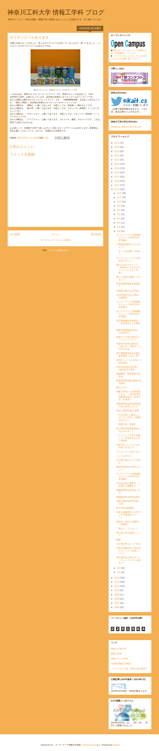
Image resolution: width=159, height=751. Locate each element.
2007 (117, 603)
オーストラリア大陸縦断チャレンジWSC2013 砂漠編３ (129, 304)
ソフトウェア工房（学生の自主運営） (129, 668)
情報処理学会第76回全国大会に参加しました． (128, 405)
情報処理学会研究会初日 (128, 497)
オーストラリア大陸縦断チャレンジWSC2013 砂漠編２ (129, 314)
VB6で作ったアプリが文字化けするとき (128, 446)
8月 (119, 210)
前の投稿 (96, 234)
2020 (117, 164)
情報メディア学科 (119, 658)
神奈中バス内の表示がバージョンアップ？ (128, 338)
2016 (117, 181)
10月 (119, 201)
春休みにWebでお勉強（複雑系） (127, 522)
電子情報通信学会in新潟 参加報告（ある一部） (129, 354)
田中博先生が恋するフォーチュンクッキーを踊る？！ (128, 560)
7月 (119, 214)
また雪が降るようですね (128, 544)
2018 (117, 172)
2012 (117, 582)
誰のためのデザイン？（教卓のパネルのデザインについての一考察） (128, 269)
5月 (119, 222)
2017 (117, 176)
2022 (117, 155)
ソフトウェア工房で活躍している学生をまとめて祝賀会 (128, 438)
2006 (117, 607)
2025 (117, 143)
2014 (117, 189)
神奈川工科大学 (118, 648)
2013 (117, 577)
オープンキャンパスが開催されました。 (128, 259)
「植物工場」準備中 (126, 424)
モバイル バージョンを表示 (55, 240)
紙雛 (118, 539)
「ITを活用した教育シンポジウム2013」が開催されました (128, 417)
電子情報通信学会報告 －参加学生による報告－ (128, 323)
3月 (119, 231)
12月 (119, 193)
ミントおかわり (124, 456)
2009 (117, 594)
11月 (119, 197)
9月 (119, 206)
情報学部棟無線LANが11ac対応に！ (127, 331)
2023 (117, 151)
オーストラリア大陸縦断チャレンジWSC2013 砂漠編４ (129, 237)
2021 (117, 159)
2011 (117, 586)
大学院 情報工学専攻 (121, 663)
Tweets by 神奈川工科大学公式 (126, 127)
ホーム (55, 234)
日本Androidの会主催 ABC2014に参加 (126, 368)
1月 (119, 572)
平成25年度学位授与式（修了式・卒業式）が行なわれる (128, 346)
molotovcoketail (89, 745)
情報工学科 (116, 653)
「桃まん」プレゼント (127, 528)
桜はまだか (121, 387)
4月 (119, 227)
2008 (117, 599)
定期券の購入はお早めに (128, 290)
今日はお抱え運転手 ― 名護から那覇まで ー (129, 484)
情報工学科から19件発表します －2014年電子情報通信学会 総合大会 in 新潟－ (128, 395)
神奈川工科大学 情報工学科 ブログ (55, 12)
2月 (119, 568)
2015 (117, 185)
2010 (117, 590)
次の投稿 (15, 234)
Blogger (116, 745)
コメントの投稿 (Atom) (58, 250)
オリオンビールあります (128, 451)
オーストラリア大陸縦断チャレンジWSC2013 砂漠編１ (129, 476)
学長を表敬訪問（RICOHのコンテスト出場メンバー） (128, 551)
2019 (117, 168)
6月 (119, 218)
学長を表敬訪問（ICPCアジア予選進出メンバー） (128, 515)
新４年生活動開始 (125, 508)
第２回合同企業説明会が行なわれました (128, 429)
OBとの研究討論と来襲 (127, 410)
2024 (117, 147)
